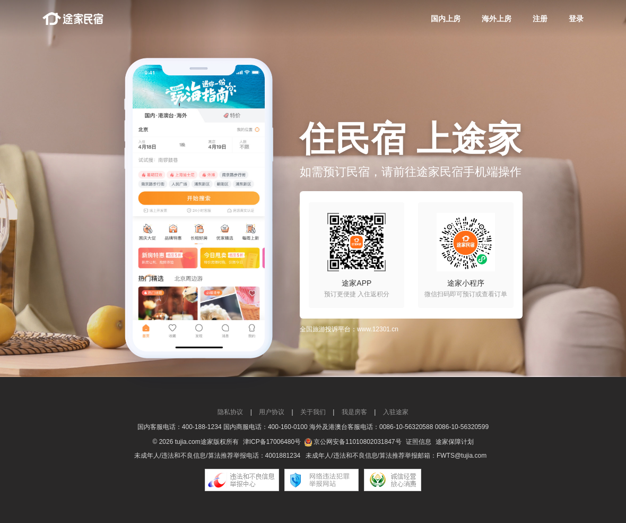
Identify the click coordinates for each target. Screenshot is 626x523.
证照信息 (418, 441)
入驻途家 (395, 412)
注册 (540, 18)
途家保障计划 (455, 441)
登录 (576, 18)
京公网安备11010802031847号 (357, 441)
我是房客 (354, 412)
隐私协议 (230, 412)
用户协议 (271, 412)
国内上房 (445, 18)
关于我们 (313, 412)
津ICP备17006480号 (272, 441)
